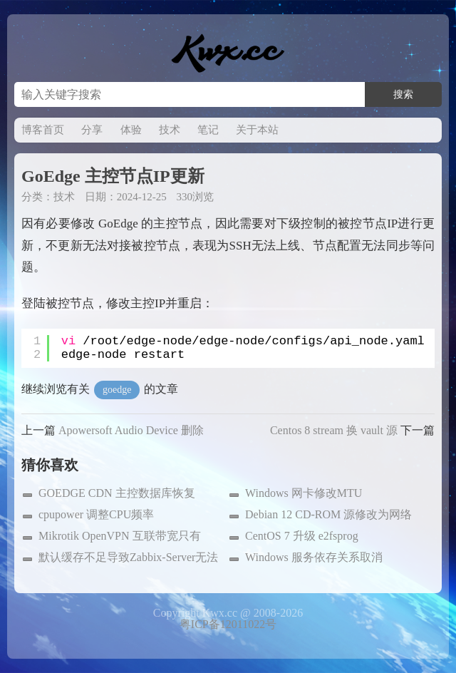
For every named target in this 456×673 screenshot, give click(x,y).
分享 (92, 129)
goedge (117, 389)
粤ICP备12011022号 (228, 624)
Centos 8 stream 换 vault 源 (334, 430)
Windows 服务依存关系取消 (314, 557)
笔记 (208, 129)
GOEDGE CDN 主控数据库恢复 (116, 493)
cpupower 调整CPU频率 (96, 514)
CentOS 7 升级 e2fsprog (301, 536)
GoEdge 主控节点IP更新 (112, 176)
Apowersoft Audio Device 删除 (131, 430)
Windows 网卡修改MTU (303, 493)
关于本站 (257, 129)
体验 (131, 129)
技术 (169, 129)
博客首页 (42, 129)
